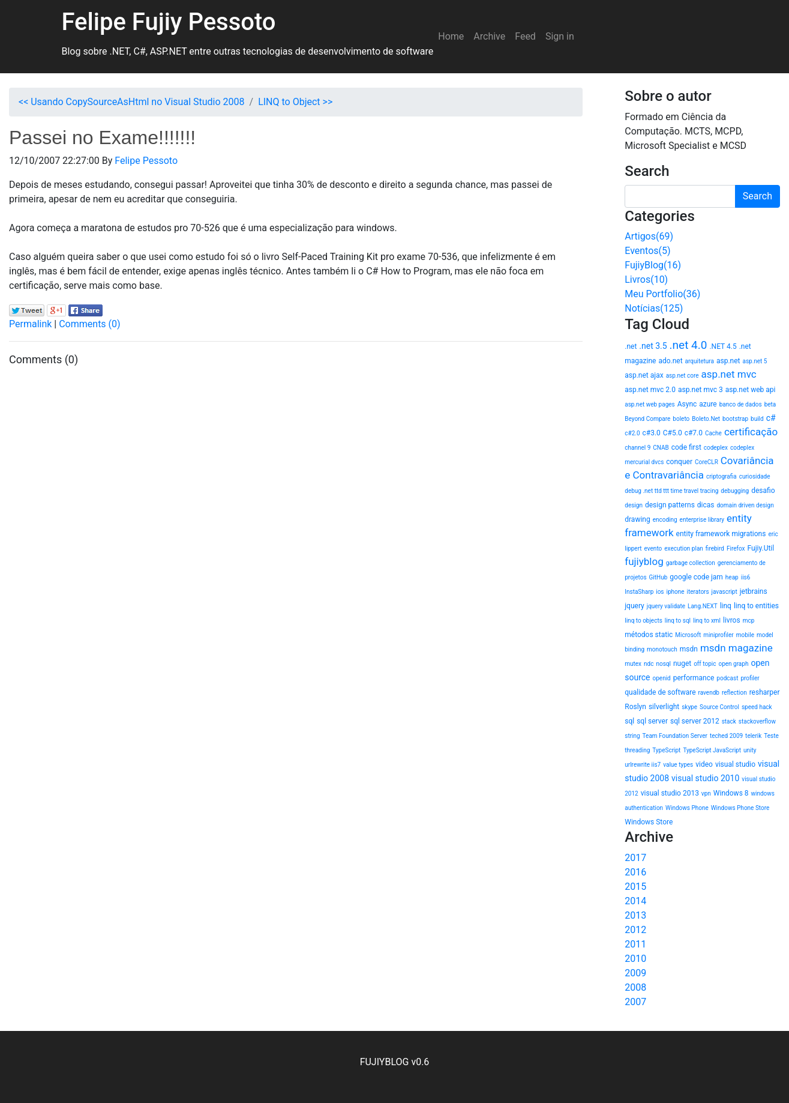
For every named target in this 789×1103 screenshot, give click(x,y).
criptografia (721, 476)
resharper (764, 692)
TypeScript (666, 750)
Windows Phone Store (740, 808)
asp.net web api (750, 389)
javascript (724, 591)
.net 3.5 (653, 346)
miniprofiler (718, 635)
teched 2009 (726, 736)
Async (687, 404)
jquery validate (666, 606)
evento (653, 548)
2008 (635, 987)
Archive (489, 36)
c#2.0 (632, 433)
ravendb (708, 692)
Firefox (736, 548)
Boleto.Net (706, 419)
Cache (713, 433)
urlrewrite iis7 (643, 764)
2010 (635, 958)
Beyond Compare (647, 419)
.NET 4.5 (722, 346)
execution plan (683, 548)
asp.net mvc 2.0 (650, 389)
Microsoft (688, 635)
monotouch (662, 649)
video (704, 764)
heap (732, 577)
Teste (771, 736)
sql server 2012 (694, 721)
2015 (635, 886)
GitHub (658, 577)
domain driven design (744, 505)
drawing (637, 519)
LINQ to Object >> (295, 101)
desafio (763, 490)
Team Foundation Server (675, 736)
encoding (665, 519)
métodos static (649, 634)
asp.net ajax (644, 375)
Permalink (30, 324)
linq (725, 606)
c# (771, 418)
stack (729, 721)
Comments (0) (89, 324)
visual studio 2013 (670, 793)
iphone (676, 591)
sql (629, 721)
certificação (751, 432)
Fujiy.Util (761, 548)
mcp (749, 620)
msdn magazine (736, 648)
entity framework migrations (721, 534)
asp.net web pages (649, 404)
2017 (635, 857)
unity (749, 750)
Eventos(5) (647, 250)
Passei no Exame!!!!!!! (102, 137)
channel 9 (637, 447)
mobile (745, 635)
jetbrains (753, 591)
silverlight (664, 707)
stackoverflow (757, 721)
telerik (753, 736)
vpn (706, 793)
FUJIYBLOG (384, 1062)
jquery (634, 606)
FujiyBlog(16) (653, 265)
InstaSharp (639, 591)
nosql (663, 663)
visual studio (735, 764)
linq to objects (643, 620)
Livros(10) (646, 279)
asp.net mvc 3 (700, 389)
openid (662, 678)
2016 (635, 872)
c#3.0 (652, 433)
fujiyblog (644, 561)
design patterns (670, 505)
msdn (689, 649)
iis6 (746, 577)
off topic (705, 663)
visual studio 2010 (705, 778)
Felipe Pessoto (146, 160)
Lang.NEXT (703, 606)
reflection (734, 692)
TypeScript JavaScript (712, 750)
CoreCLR (706, 462)
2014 (635, 901)
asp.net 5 (754, 361)
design (634, 505)
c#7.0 (694, 433)
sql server (652, 721)
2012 (635, 929)
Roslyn (635, 707)
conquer (679, 462)
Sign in (559, 36)
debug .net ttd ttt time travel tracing (671, 491)
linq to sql (678, 620)
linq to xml (707, 620)
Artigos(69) (649, 236)
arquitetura (699, 361)
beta (770, 404)
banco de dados (740, 404)
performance (694, 678)
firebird (715, 548)
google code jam (696, 577)
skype (689, 707)
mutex (633, 663)
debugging (735, 491)
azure (707, 404)
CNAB (660, 447)
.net (631, 346)
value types (678, 764)
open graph (733, 663)
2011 (635, 944)
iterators (698, 591)
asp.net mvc (729, 374)
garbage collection (690, 563)
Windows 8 (731, 793)
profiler (749, 678)
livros (731, 620)
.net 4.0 (688, 345)
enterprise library (702, 519)
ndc (648, 663)
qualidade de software (660, 692)
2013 (635, 915)
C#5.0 (672, 433)
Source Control (719, 707)
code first (686, 447)
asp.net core (682, 375)
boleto (681, 419)
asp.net (728, 361)
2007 (635, 1002)
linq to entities (756, 606)
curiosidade (754, 476)
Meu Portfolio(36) (662, 294)
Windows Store (649, 822)
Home (451, 36)
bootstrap (735, 419)
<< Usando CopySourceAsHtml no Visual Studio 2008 (132, 101)
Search (757, 196)
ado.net (670, 361)
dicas (706, 505)
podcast (727, 678)
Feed (525, 36)
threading (637, 750)
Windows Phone (687, 808)
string (632, 736)
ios (660, 591)
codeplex (716, 447)
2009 (635, 973)
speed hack (757, 707)
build (757, 419)
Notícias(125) (654, 308)
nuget (682, 663)
